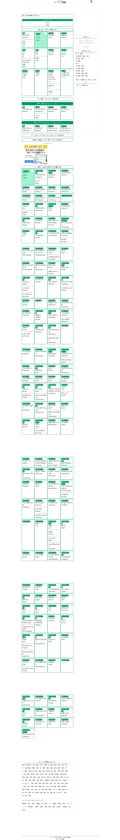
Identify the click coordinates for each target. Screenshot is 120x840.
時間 (46, 774)
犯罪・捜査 (40, 780)
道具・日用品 (26, 789)
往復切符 (30, 806)
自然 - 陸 (49, 777)
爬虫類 (57, 774)
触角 (59, 803)
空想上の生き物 (33, 771)
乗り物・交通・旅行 (40, 792)
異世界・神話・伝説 (56, 780)
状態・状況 (34, 786)
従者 (54, 806)
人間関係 (46, 780)
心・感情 (80, 53)
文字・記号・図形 (51, 786)
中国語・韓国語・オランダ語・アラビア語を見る (47, 140)
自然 (59, 765)
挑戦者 (38, 803)
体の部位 (64, 786)
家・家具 (54, 771)
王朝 (23, 810)
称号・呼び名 (40, 774)
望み (29, 803)
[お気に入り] (32, 33)
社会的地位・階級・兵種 (32, 768)
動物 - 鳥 (46, 765)
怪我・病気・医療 (63, 771)
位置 (38, 777)
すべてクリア (86, 46)
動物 (51, 768)
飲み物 (48, 771)
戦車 (46, 803)
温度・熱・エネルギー (56, 792)
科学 (30, 795)
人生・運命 (36, 765)
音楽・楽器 (57, 768)
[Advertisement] (60, 8)
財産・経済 (53, 765)
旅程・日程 (48, 806)
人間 (41, 765)
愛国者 (24, 803)
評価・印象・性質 (36, 783)
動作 (23, 765)
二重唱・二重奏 (38, 806)
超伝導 (59, 806)
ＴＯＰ (51, 837)
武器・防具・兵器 (47, 783)
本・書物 (51, 774)
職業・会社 (42, 786)
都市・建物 (46, 768)
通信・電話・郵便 (46, 789)
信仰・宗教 (26, 786)
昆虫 (66, 783)
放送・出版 (42, 771)
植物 (59, 786)
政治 (26, 780)
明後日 (55, 803)
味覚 (62, 783)
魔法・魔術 (32, 780)
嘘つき (64, 803)
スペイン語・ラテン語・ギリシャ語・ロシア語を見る (47, 135)
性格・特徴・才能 (27, 777)
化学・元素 (57, 783)
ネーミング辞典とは (82, 85)
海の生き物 (63, 774)
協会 (33, 803)
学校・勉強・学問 (58, 777)
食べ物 (43, 777)
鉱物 (35, 777)
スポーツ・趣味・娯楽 (59, 789)
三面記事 (64, 806)
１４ (50, 803)
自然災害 (28, 765)
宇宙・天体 (34, 789)
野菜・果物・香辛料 (29, 774)
